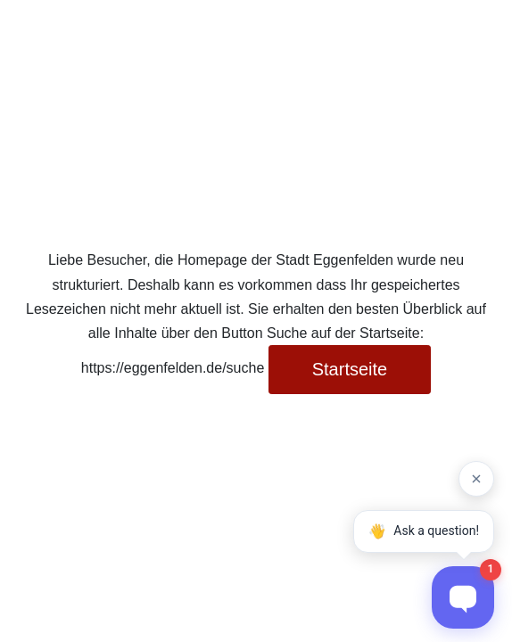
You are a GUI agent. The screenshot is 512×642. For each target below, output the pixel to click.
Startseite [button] (349, 369)
